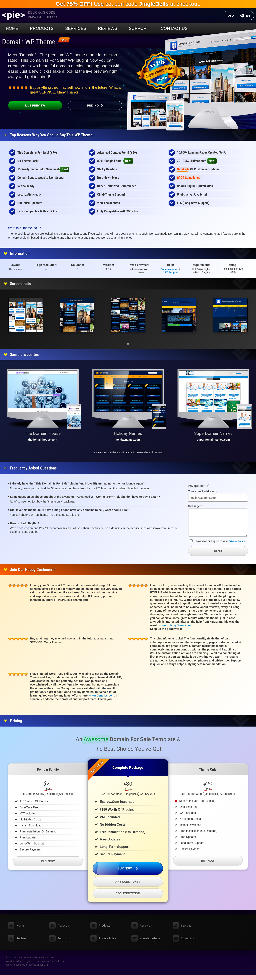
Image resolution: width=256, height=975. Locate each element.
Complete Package (127, 767)
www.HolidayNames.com (175, 625)
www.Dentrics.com (101, 695)
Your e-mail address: (208, 491)
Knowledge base (150, 938)
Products (42, 28)
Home (12, 28)
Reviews (107, 28)
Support (139, 28)
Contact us (174, 28)
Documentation (169, 269)
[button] (128, 344)
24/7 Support (170, 272)
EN (250, 15)
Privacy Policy (237, 541)
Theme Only (207, 769)
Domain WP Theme (28, 42)
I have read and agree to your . (217, 541)
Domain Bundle (48, 769)
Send (218, 551)
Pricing (93, 105)
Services (75, 28)
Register (21, 938)
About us (63, 925)
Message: (201, 506)
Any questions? (127, 881)
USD (233, 15)
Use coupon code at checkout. (128, 4)
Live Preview (26, 105)
